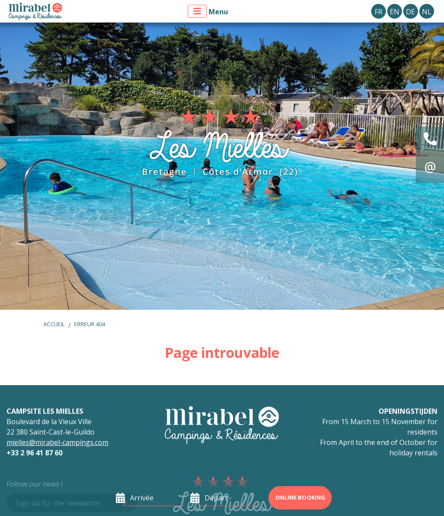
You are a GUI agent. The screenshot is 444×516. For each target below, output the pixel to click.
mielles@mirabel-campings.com (57, 442)
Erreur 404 (89, 324)
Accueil (54, 324)
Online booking (300, 497)
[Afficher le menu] (197, 11)
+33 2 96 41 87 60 (34, 453)
